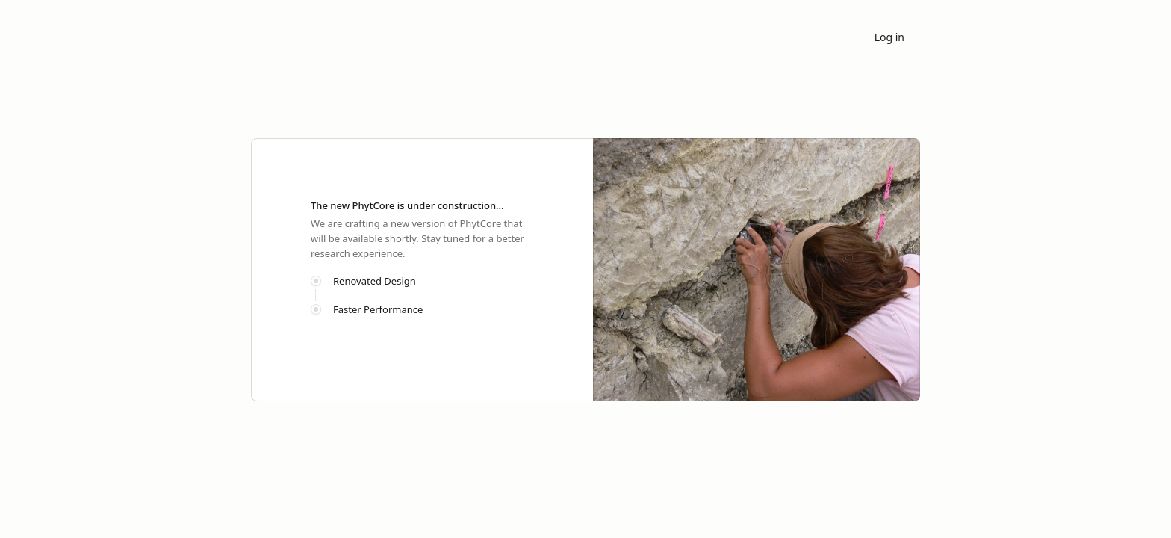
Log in (889, 37)
